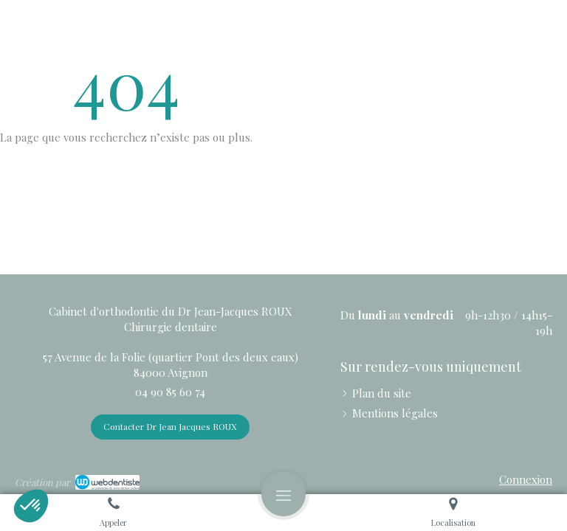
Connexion (525, 479)
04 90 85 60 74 (170, 391)
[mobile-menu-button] (283, 494)
